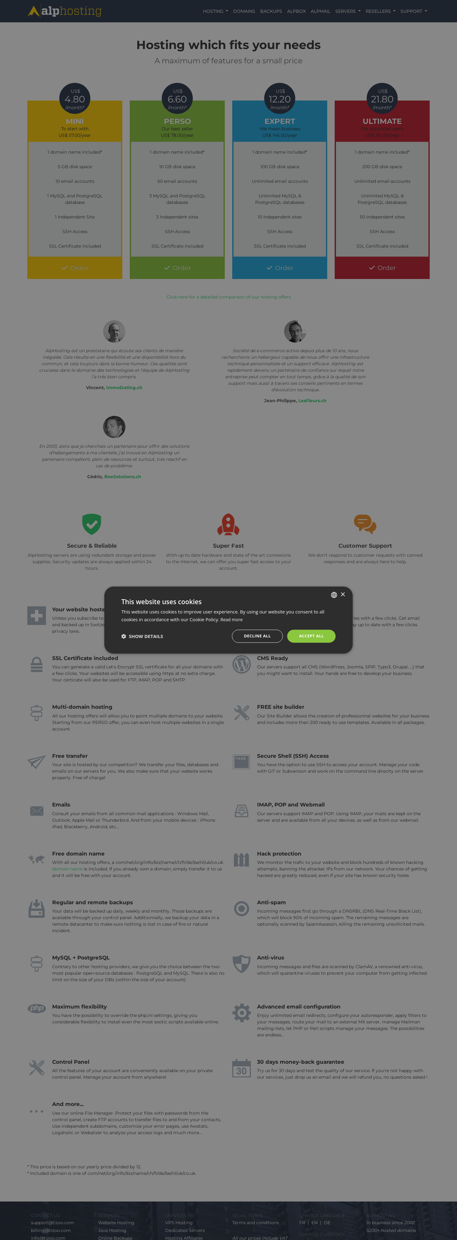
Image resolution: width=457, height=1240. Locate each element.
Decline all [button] (254, 636)
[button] (142, 636)
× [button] (342, 594)
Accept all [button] (310, 636)
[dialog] (228, 620)
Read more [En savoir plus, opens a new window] (232, 619)
